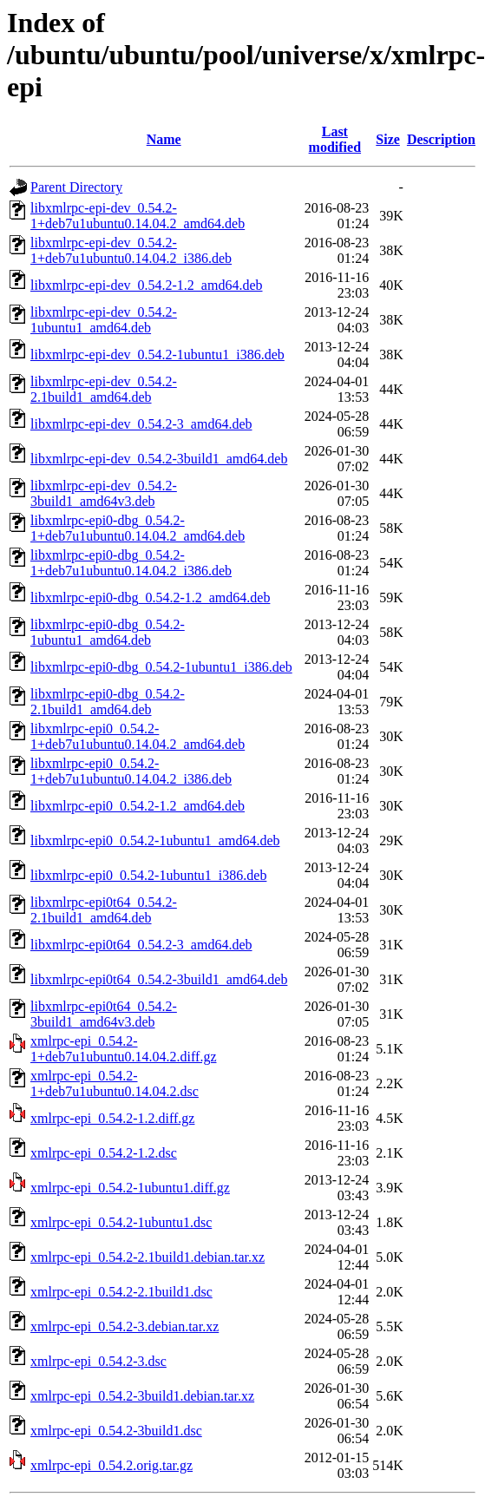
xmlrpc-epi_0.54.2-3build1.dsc (116, 1430)
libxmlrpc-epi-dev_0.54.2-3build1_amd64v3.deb (103, 493)
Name (164, 139)
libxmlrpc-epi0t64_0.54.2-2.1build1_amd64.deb (103, 910)
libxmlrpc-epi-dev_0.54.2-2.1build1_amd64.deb (103, 389)
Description (441, 139)
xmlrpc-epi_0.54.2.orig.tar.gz (111, 1465)
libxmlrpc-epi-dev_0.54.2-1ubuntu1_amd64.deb (103, 320)
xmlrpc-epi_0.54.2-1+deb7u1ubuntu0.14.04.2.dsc (114, 1083)
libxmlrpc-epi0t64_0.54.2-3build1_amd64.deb (158, 979)
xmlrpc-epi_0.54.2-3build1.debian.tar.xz (142, 1396)
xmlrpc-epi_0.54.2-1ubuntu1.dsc (121, 1222)
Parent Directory (76, 187)
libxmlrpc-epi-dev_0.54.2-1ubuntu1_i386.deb (157, 354)
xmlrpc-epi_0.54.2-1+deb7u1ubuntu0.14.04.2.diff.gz (123, 1049)
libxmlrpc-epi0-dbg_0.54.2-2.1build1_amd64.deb (107, 701)
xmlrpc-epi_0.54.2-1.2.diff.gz (112, 1118)
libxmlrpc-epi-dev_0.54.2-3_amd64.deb (141, 424)
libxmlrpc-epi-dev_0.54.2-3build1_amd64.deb (158, 458)
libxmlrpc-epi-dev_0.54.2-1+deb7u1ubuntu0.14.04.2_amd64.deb (137, 215)
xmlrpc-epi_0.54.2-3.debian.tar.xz (124, 1326)
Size (388, 139)
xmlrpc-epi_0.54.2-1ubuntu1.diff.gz (130, 1187)
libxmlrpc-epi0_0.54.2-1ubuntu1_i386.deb (148, 875)
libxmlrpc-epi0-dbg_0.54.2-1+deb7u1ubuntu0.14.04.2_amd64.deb (137, 528)
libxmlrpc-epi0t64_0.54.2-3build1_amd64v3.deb (103, 1014)
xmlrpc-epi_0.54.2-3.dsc (98, 1361)
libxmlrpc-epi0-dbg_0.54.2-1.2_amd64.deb (150, 597)
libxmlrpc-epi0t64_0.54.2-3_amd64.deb (141, 944)
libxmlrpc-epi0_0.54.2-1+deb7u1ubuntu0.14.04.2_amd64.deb (137, 736)
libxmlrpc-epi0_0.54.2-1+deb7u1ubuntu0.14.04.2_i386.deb (131, 771)
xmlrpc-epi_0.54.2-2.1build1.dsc (121, 1291)
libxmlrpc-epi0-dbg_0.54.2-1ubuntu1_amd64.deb (107, 632)
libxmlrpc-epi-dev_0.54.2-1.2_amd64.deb (146, 285)
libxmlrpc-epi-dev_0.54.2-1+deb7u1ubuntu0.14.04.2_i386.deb (131, 250)
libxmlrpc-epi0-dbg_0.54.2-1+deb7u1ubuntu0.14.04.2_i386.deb (131, 563)
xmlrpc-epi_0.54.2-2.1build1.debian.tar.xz (147, 1257)
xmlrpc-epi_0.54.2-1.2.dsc (103, 1153)
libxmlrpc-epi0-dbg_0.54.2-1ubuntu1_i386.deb (161, 667)
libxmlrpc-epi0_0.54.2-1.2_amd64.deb (137, 805)
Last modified (335, 139)
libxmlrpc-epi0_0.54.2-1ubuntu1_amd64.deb (155, 840)
